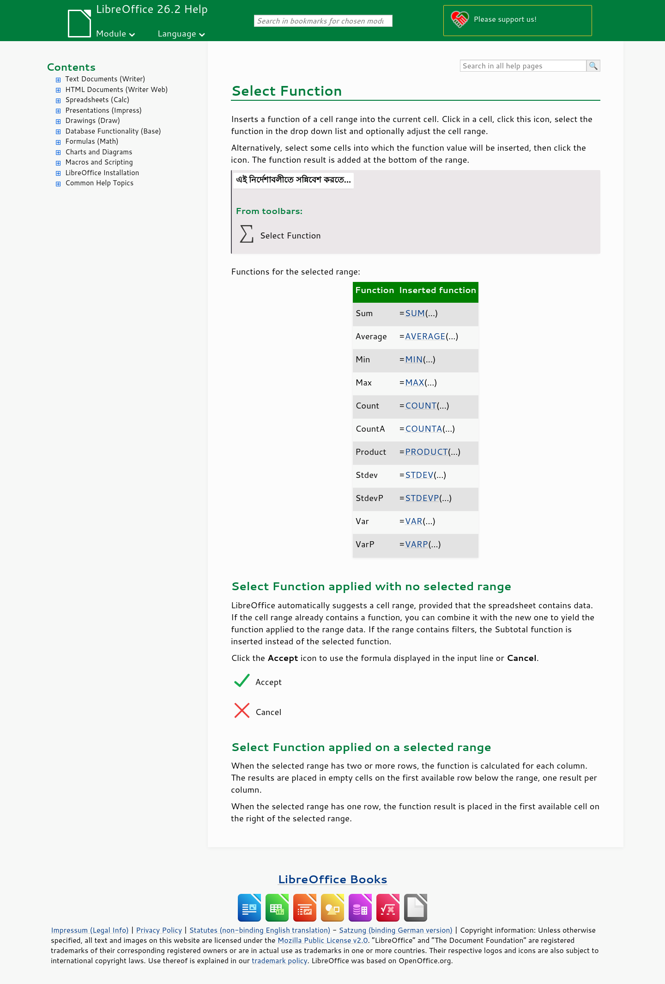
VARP (416, 544)
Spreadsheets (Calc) (97, 99)
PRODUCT (426, 452)
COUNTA (423, 428)
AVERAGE (425, 336)
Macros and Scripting (99, 162)
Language (176, 33)
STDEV (419, 475)
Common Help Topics (99, 183)
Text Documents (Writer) (105, 79)
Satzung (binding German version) (396, 930)
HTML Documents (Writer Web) (116, 89)
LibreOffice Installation (102, 172)
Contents (71, 67)
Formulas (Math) (92, 141)
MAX (414, 382)
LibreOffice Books (332, 879)
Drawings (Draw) (92, 120)
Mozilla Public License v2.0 (323, 940)
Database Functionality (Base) (113, 131)
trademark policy (279, 960)
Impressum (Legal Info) (90, 930)
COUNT (420, 405)
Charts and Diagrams (98, 152)
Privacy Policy (159, 930)
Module (111, 33)
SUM (415, 313)
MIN (414, 359)
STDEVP (422, 498)
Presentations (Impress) (103, 110)
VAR (414, 521)
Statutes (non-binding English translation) (259, 930)
